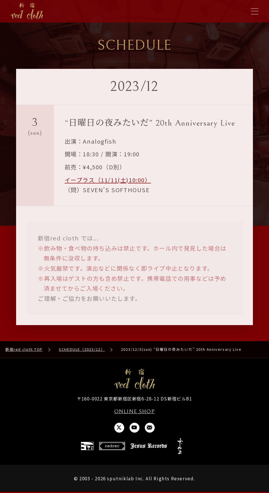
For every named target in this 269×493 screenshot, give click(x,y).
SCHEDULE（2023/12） (82, 349)
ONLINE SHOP (134, 412)
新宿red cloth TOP (24, 349)
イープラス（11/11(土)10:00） (108, 180)
